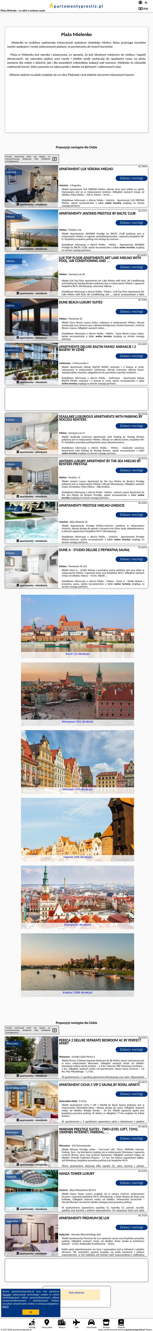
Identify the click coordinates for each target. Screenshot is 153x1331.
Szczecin (11, 1177)
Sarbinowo (12, 350)
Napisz (149, 1329)
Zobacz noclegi (131, 178)
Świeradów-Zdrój (16, 1088)
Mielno (10, 216)
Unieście (11, 172)
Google (7, 1294)
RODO (5, 1306)
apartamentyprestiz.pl (76, 6)
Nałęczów (12, 1221)
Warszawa (12, 1043)
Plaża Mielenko (76, 1292)
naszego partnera (71, 205)
